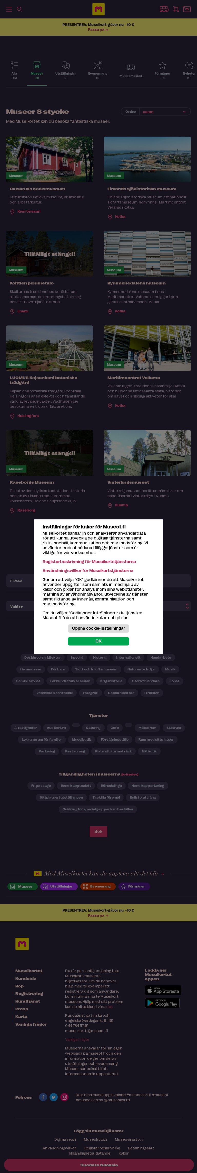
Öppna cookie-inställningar (98, 628)
